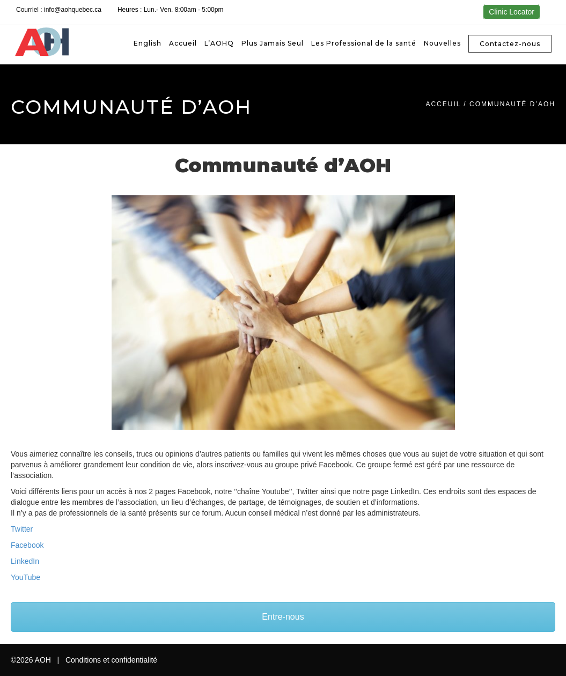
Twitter (22, 529)
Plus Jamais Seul (272, 43)
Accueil (183, 43)
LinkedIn (25, 561)
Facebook (27, 545)
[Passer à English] (147, 43)
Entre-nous (283, 616)
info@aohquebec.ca (72, 9)
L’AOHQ (219, 43)
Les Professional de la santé (363, 43)
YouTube (25, 577)
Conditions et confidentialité (111, 660)
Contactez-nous (510, 44)
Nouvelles (442, 43)
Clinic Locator (511, 12)
